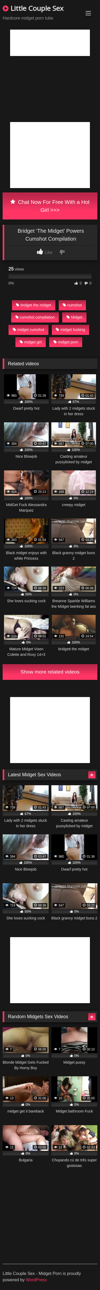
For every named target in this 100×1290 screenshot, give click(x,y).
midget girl (31, 342)
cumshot (72, 305)
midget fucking (70, 330)
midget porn (65, 342)
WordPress (36, 1280)
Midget (74, 317)
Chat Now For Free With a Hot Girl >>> (49, 206)
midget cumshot (28, 330)
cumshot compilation (35, 317)
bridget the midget (33, 305)
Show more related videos (50, 672)
